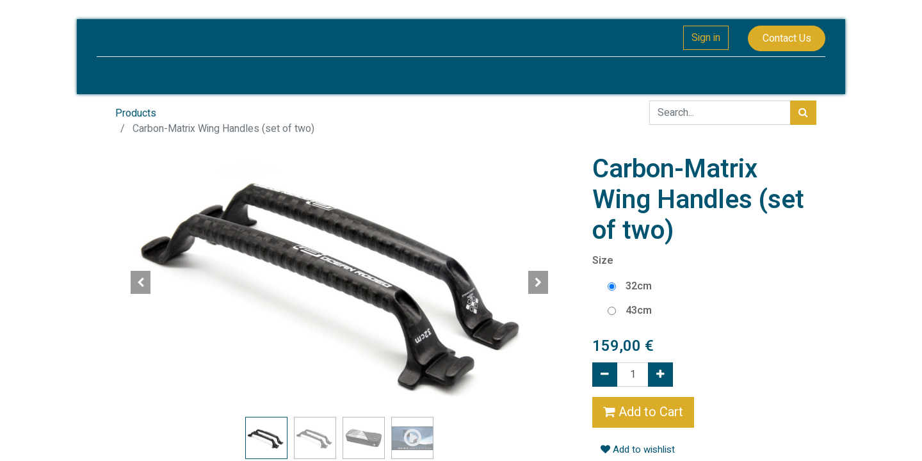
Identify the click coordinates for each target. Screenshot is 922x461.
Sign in (703, 37)
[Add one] (660, 374)
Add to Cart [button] (643, 412)
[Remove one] (604, 374)
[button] (141, 282)
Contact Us (783, 38)
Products (135, 113)
